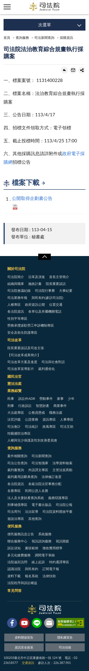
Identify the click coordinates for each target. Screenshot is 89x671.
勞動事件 (46, 398)
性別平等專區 (17, 318)
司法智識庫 (40, 463)
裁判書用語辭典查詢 (22, 477)
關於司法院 (16, 268)
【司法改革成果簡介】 (24, 355)
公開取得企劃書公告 (32, 198)
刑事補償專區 (17, 505)
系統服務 (45, 534)
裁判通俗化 (46, 369)
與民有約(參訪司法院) (47, 298)
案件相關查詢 (17, 456)
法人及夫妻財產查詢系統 (25, 498)
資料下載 (14, 576)
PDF (15, 207)
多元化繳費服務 (19, 555)
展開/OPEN (44, 257)
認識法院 (14, 569)
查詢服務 (22, 38)
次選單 (44, 24)
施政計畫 (35, 284)
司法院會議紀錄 (19, 290)
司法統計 (31, 426)
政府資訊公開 (35, 304)
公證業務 (31, 419)
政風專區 (49, 426)
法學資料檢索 (62, 463)
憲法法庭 (14, 383)
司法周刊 (14, 511)
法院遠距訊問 (17, 562)
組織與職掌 (15, 284)
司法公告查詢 (17, 463)
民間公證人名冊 (36, 491)
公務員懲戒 (36, 412)
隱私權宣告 (65, 637)
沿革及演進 (36, 277)
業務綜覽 (14, 390)
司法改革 (14, 340)
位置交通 (55, 304)
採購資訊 (66, 38)
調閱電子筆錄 (45, 555)
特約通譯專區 (59, 562)
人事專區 (66, 419)
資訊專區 (49, 419)
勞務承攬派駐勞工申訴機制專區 (30, 325)
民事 (10, 398)
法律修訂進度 (51, 477)
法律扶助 (49, 576)
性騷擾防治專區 (19, 433)
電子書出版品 (42, 505)
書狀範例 (31, 548)
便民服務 (14, 526)
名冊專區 (14, 491)
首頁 (7, 38)
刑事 (10, 406)
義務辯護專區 (58, 498)
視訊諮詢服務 (42, 541)
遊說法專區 (15, 519)
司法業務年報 (17, 298)
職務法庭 (55, 412)
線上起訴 (38, 562)
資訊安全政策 (24, 647)
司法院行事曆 (45, 290)
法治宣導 (31, 511)
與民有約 (31, 569)
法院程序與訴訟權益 (22, 583)
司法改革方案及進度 (22, 362)
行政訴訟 (25, 406)
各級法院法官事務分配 (44, 484)
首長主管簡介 (59, 277)
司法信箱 (65, 647)
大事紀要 (65, 290)
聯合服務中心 (17, 541)
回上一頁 (64, 70)
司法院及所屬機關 (21, 7)
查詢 (82, 7)
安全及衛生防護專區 (22, 332)
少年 (71, 398)
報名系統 (31, 576)
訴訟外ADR (26, 398)
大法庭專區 (15, 412)
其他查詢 (35, 519)
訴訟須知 (14, 548)
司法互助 (66, 426)
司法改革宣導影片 (20, 369)
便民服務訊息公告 (20, 534)
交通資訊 (28, 663)
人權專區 (14, 304)
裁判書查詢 (15, 470)
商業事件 (60, 406)
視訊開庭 (62, 541)
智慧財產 (42, 406)
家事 (60, 398)
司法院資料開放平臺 (57, 511)
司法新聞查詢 (44, 38)
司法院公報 (64, 505)
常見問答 (14, 590)
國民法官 (14, 376)
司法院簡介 (15, 277)
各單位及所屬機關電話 (44, 311)
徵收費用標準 (52, 548)
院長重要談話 (56, 284)
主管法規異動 (62, 470)
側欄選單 (7, 6)
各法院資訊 (15, 311)
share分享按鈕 (81, 70)
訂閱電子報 (50, 569)
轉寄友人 (73, 70)
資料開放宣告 (24, 637)
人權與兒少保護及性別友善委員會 (32, 440)
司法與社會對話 (53, 362)
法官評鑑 (14, 419)
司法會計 (14, 426)
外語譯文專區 (38, 470)
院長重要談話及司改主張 (25, 348)
